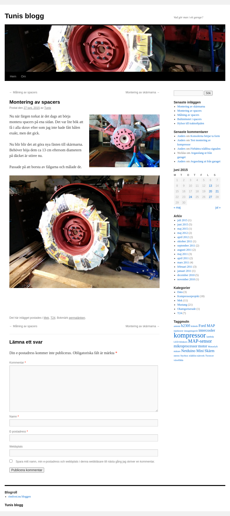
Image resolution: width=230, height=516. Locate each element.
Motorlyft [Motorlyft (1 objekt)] (213, 346)
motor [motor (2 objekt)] (202, 346)
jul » (218, 207)
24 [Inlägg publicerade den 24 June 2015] (190, 197)
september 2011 (186, 245)
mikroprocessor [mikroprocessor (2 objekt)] (185, 346)
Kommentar (17, 362)
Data (180, 292)
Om (23, 76)
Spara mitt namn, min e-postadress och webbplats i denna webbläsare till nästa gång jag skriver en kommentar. (85, 461)
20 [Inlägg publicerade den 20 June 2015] (210, 191)
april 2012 (183, 237)
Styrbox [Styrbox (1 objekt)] (184, 355)
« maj (177, 207)
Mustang (182, 304)
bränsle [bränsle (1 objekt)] (194, 326)
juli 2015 (182, 220)
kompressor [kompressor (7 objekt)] (190, 335)
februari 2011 (185, 266)
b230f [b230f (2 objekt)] (185, 326)
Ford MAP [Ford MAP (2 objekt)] (207, 326)
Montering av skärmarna (143, 92)
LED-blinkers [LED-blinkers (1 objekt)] (181, 342)
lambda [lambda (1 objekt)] (210, 336)
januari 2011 (184, 271)
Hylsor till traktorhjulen (190, 123)
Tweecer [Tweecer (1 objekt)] (209, 355)
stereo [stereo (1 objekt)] (177, 355)
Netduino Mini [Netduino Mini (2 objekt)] (192, 351)
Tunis (47, 108)
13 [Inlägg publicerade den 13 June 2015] (210, 185)
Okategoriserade (186, 309)
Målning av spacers (23, 92)
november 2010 (186, 279)
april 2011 (183, 258)
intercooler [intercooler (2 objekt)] (207, 330)
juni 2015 (182, 224)
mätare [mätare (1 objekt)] (177, 351)
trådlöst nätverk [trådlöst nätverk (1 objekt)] (197, 355)
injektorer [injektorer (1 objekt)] (178, 331)
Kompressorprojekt (188, 296)
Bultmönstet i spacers (189, 119)
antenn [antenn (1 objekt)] (177, 326)
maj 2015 (182, 228)
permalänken (77, 317)
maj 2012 (182, 233)
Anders (181, 136)
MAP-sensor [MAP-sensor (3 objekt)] (200, 341)
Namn (14, 416)
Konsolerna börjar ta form (205, 136)
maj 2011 (182, 254)
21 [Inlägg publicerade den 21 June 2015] (217, 191)
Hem (13, 76)
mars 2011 (183, 262)
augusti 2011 (184, 249)
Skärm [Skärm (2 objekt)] (209, 351)
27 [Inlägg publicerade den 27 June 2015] (210, 197)
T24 (52, 317)
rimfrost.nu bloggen (19, 496)
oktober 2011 (184, 241)
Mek (46, 317)
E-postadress (18, 431)
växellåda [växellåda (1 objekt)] (178, 360)
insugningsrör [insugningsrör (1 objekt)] (191, 331)
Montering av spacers (189, 110)
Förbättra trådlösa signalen (206, 148)
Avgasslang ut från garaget (205, 161)
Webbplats (16, 446)
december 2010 (186, 275)
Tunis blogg (24, 16)
